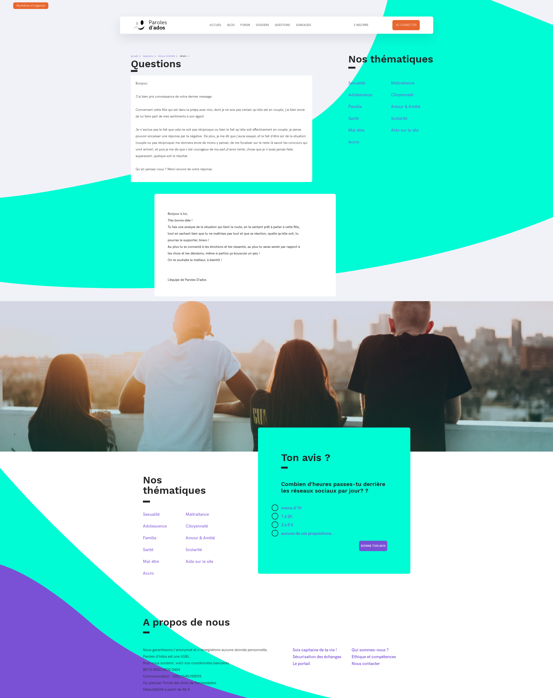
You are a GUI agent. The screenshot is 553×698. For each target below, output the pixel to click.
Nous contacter (366, 663)
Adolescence (360, 94)
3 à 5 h (287, 525)
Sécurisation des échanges (317, 656)
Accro (353, 142)
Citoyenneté (402, 94)
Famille (355, 106)
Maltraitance (402, 83)
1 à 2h (286, 516)
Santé (353, 118)
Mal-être (356, 130)
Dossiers (262, 25)
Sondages (303, 25)
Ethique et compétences (374, 656)
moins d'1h (291, 508)
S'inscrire (361, 25)
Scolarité (399, 118)
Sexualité (356, 83)
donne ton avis (373, 546)
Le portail (301, 663)
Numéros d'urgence (31, 6)
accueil (134, 56)
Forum (245, 25)
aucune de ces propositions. (307, 533)
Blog (231, 25)
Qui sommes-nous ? (370, 650)
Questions (282, 25)
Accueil (215, 25)
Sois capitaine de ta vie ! (315, 650)
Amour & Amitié (166, 56)
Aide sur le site (405, 130)
